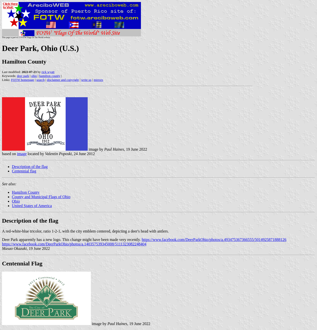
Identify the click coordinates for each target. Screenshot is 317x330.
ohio (34, 76)
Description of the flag (30, 167)
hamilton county (49, 76)
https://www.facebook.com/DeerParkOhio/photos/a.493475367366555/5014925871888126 (214, 239)
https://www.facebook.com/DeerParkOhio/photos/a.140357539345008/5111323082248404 (74, 244)
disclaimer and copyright (63, 80)
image (21, 154)
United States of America (32, 206)
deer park (23, 76)
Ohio (16, 201)
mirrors (98, 80)
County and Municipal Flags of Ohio (41, 197)
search (40, 80)
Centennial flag (24, 171)
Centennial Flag (22, 263)
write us (86, 80)
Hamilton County (26, 192)
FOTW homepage (22, 80)
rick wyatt (48, 72)
